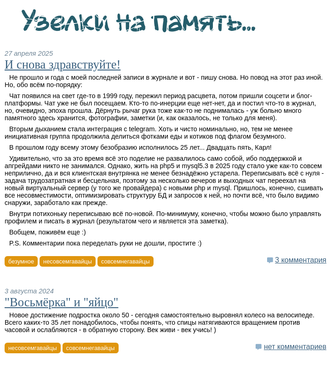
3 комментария (300, 260)
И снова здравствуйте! (62, 64)
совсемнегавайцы (125, 261)
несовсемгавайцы (67, 261)
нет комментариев (295, 347)
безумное (21, 261)
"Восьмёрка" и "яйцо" (61, 302)
